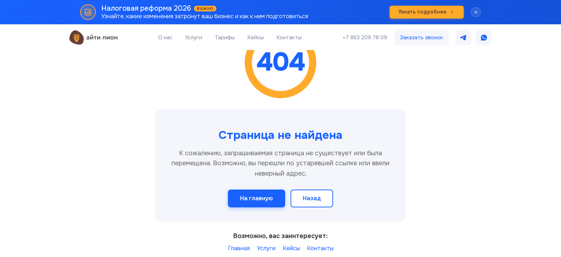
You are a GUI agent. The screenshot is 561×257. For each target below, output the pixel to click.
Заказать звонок (421, 37)
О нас (165, 37)
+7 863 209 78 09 (365, 37)
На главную (256, 198)
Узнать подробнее (426, 12)
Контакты (289, 37)
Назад (312, 198)
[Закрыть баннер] (476, 12)
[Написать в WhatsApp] (484, 37)
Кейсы (255, 37)
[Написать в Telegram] (464, 37)
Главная (239, 248)
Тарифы (225, 37)
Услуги (193, 37)
